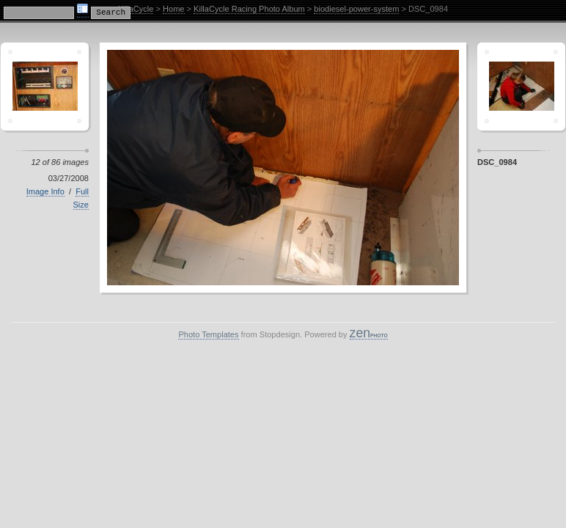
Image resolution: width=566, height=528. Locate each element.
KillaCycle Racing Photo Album (249, 8)
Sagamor (521, 87)
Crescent (45, 87)
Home (173, 8)
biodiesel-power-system (356, 8)
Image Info (45, 191)
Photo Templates (208, 334)
